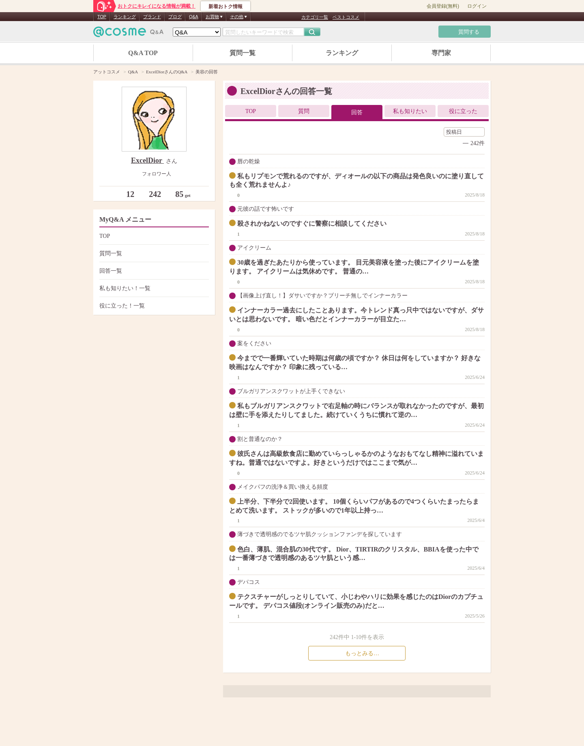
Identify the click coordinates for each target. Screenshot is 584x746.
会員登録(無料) (443, 6)
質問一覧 (243, 52)
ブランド (152, 16)
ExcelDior (147, 160)
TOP (101, 16)
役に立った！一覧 (153, 306)
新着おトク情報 (225, 6)
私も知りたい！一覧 (153, 288)
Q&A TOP (143, 52)
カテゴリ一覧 (314, 17)
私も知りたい (410, 111)
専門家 (441, 52)
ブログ (175, 16)
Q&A (193, 16)
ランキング (125, 16)
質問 (303, 111)
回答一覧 (153, 271)
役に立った (463, 111)
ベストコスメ (346, 17)
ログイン (477, 6)
